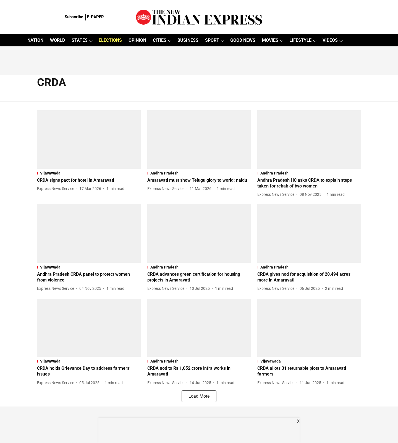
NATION (35, 40)
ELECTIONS (110, 40)
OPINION (137, 40)
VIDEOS (330, 40)
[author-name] (56, 189)
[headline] (89, 180)
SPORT (212, 40)
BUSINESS (187, 40)
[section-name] (89, 173)
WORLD (57, 40)
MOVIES (270, 40)
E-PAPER (95, 16)
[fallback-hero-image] (89, 139)
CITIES (159, 40)
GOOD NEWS (242, 40)
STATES (80, 40)
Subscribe (74, 16)
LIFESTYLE (300, 40)
